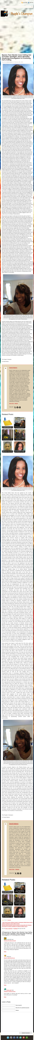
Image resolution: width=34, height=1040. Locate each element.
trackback (16, 928)
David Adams (13, 367)
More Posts (11, 403)
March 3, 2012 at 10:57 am (9, 958)
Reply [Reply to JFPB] (5, 985)
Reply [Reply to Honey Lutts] (5, 997)
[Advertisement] (17, 36)
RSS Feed (24, 2)
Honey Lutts (9, 990)
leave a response (8, 928)
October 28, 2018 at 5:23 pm (9, 991)
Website (16, 403)
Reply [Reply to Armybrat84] (5, 951)
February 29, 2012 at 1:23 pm (10, 940)
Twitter (30, 2)
